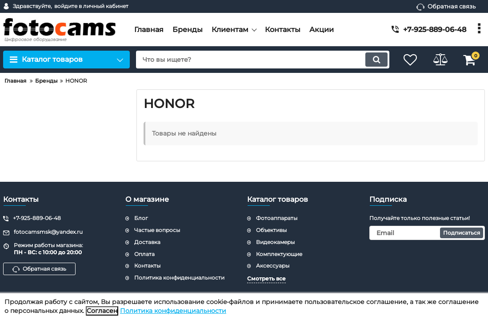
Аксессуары (272, 265)
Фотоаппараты (276, 218)
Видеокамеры (275, 242)
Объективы (271, 230)
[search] (260, 59)
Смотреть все (266, 278)
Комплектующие (279, 254)
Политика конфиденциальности (173, 311)
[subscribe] (427, 233)
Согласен (102, 311)
